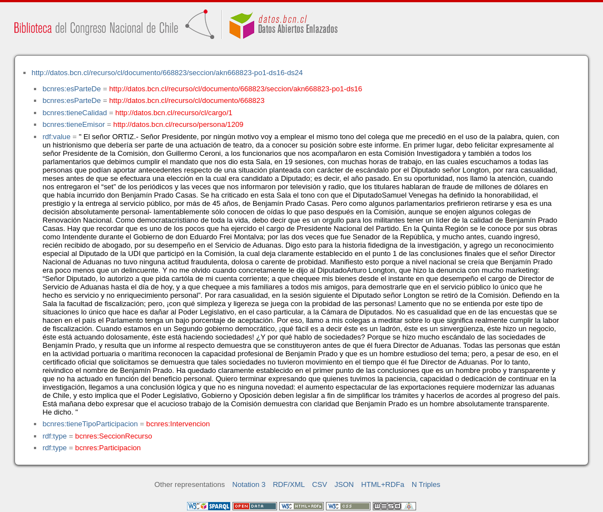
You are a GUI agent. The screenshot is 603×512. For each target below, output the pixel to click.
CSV (319, 484)
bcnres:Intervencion (178, 424)
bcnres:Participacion (108, 448)
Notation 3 (249, 484)
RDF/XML (289, 484)
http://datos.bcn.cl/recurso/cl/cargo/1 (174, 113)
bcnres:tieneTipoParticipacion (89, 424)
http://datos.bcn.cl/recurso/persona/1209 (178, 124)
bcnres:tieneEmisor (73, 124)
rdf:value (56, 136)
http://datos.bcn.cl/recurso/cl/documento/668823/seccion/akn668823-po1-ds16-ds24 (167, 72)
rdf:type (54, 436)
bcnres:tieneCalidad (74, 113)
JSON (344, 484)
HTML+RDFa (382, 484)
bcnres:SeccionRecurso (113, 436)
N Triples (426, 484)
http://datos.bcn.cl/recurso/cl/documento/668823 (186, 100)
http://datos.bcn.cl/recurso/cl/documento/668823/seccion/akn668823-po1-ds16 (235, 89)
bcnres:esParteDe (71, 89)
